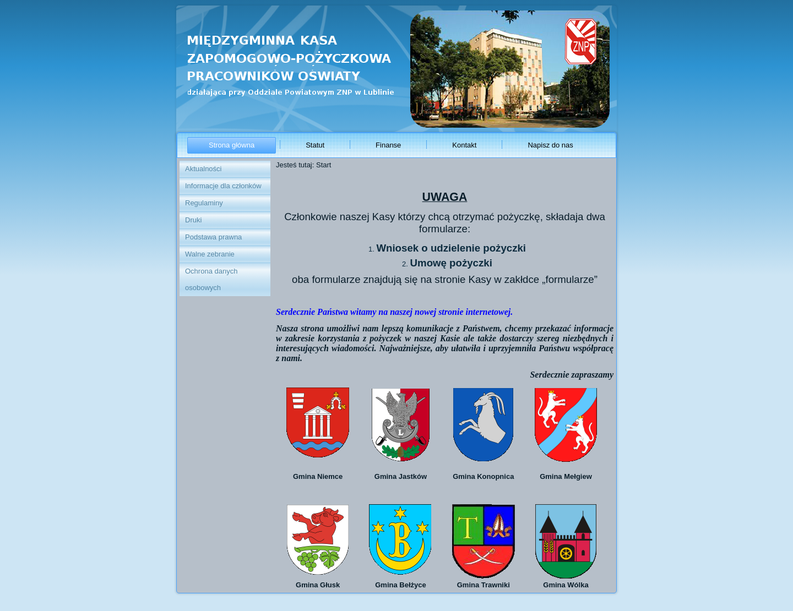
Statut (315, 145)
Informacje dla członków (223, 186)
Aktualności (203, 169)
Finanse (388, 145)
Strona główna (231, 145)
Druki (193, 220)
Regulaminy (204, 203)
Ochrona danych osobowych (211, 279)
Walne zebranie (210, 254)
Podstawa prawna (213, 237)
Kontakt (464, 145)
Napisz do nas (550, 145)
